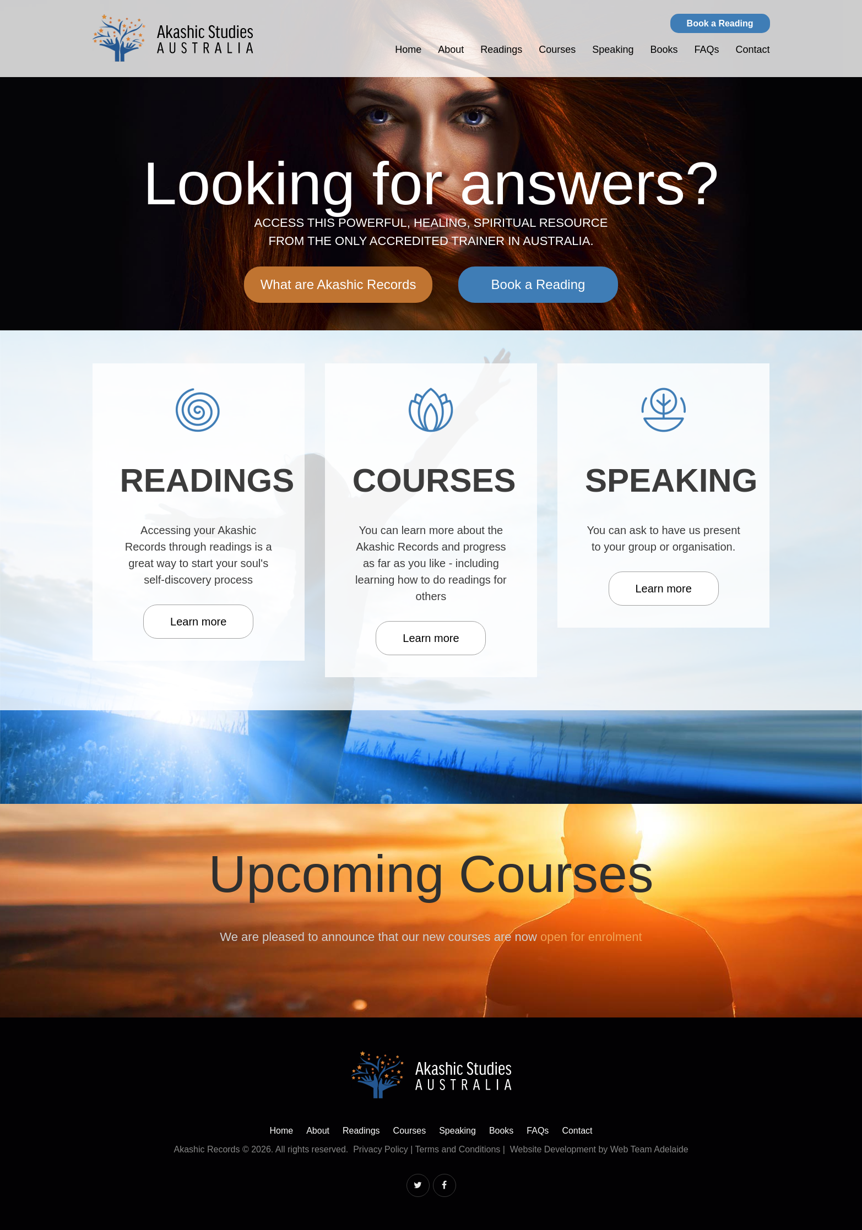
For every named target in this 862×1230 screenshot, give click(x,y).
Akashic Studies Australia (173, 38)
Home (408, 49)
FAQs (706, 49)
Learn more (198, 622)
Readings (501, 49)
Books (663, 49)
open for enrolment (591, 937)
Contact (752, 49)
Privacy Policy (380, 1149)
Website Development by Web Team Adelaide (599, 1149)
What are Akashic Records (338, 284)
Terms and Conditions (458, 1149)
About (451, 49)
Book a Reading (720, 23)
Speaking (612, 49)
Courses (557, 49)
